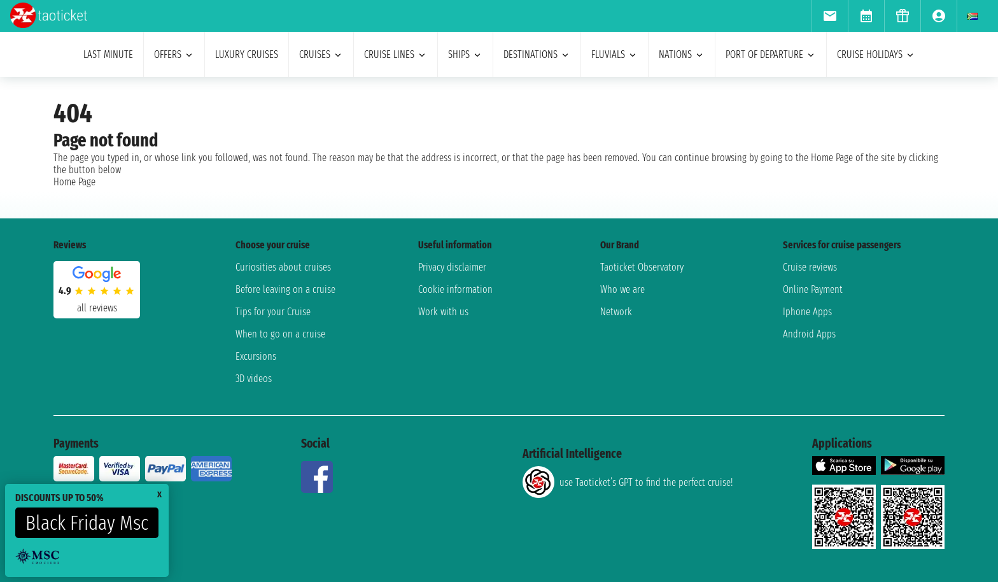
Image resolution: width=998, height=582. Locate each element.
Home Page (74, 182)
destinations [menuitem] (536, 54)
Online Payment (813, 289)
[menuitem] (830, 16)
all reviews (97, 308)
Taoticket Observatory (642, 267)
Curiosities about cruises (283, 267)
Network (616, 312)
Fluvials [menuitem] (614, 54)
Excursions (255, 356)
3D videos (253, 379)
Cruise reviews (810, 267)
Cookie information (455, 289)
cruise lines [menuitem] (395, 54)
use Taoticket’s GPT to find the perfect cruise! (628, 482)
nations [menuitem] (682, 54)
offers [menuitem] (174, 54)
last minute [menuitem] (108, 54)
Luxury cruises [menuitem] (246, 54)
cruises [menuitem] (321, 54)
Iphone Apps (807, 312)
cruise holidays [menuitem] (876, 54)
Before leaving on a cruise (285, 289)
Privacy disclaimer (452, 267)
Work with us (443, 312)
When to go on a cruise (280, 334)
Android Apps (809, 334)
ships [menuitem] (465, 54)
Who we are (622, 289)
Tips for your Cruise (273, 312)
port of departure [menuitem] (771, 54)
